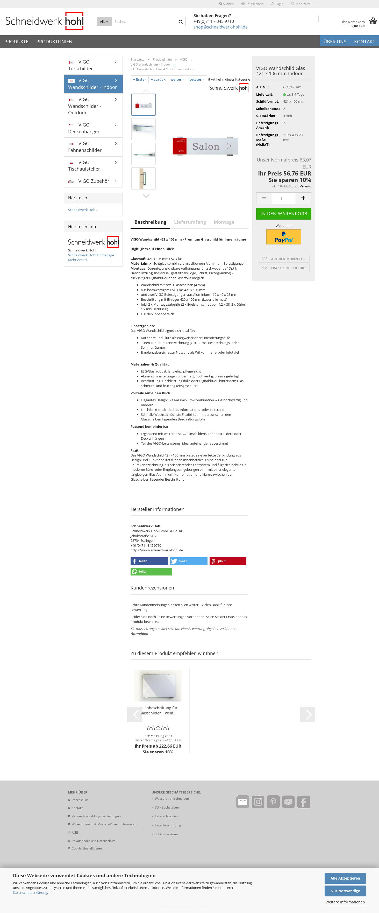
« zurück (158, 79)
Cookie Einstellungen (87, 848)
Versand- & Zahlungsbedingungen (96, 816)
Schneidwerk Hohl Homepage (91, 255)
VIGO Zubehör (88, 181)
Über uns (335, 41)
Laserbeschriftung (168, 825)
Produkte (16, 41)
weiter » (177, 79)
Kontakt (364, 41)
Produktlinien (54, 41)
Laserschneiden (166, 816)
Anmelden (139, 633)
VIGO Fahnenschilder (85, 146)
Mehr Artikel (77, 259)
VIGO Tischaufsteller (84, 165)
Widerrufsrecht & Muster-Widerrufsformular (104, 824)
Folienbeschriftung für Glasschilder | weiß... (158, 710)
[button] (252, 4)
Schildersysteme (167, 834)
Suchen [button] (226, 4)
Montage (224, 222)
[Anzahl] (284, 198)
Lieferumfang (190, 222)
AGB (75, 832)
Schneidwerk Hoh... (83, 209)
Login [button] (277, 4)
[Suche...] (104, 21)
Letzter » (196, 79)
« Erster (139, 79)
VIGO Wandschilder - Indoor (92, 83)
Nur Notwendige (345, 890)
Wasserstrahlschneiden (172, 798)
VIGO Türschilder (80, 65)
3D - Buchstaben (167, 807)
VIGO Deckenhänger (83, 128)
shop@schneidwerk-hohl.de (221, 27)
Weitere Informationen (345, 902)
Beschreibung (150, 222)
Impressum (80, 800)
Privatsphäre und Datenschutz (93, 841)
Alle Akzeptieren (345, 878)
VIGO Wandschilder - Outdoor (84, 106)
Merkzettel (301, 4)
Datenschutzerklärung (30, 892)
